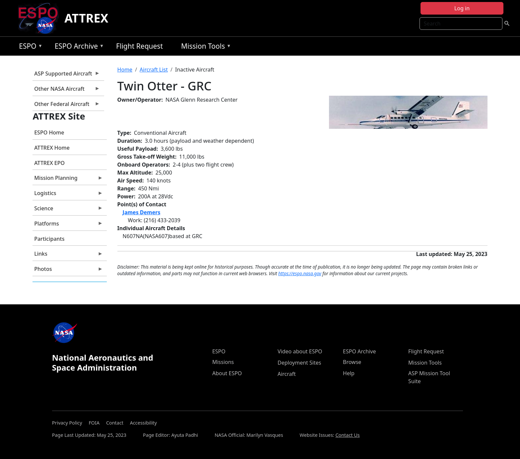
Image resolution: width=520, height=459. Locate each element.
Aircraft (287, 374)
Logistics (67, 194)
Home (125, 69)
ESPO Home (49, 132)
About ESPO (227, 373)
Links (67, 255)
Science (67, 210)
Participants (49, 238)
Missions (223, 362)
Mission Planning (67, 179)
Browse (352, 362)
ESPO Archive (77, 47)
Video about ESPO (300, 351)
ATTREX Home (52, 147)
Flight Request (139, 46)
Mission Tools (204, 47)
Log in (462, 8)
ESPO (29, 47)
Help (349, 373)
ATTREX (86, 18)
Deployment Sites (299, 362)
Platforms (67, 225)
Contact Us (347, 435)
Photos (67, 270)
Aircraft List (154, 69)
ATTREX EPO (49, 163)
